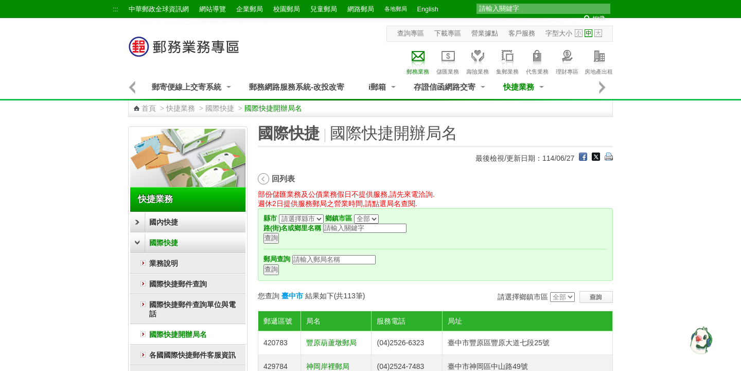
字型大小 (558, 33)
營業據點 (484, 33)
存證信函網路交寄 (444, 86)
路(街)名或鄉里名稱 (292, 228)
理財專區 (567, 60)
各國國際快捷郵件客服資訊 (192, 355)
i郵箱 (377, 86)
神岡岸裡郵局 (327, 366)
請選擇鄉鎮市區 (523, 297)
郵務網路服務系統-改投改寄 (296, 86)
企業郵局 (249, 9)
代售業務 (537, 60)
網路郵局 (360, 9)
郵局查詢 (276, 259)
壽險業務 (477, 60)
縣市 (270, 218)
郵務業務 (417, 60)
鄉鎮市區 (338, 218)
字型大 (598, 33)
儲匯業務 (447, 60)
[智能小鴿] (700, 340)
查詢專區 (410, 33)
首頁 (149, 108)
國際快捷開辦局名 (178, 334)
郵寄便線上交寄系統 (186, 86)
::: (115, 9)
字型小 (579, 33)
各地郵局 (395, 9)
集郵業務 (507, 60)
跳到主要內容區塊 (5, 5)
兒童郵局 (323, 9)
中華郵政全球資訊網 (159, 9)
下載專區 (447, 33)
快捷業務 (518, 86)
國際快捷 (219, 108)
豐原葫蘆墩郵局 (331, 343)
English (427, 9)
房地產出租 (599, 60)
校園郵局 (286, 9)
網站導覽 (212, 9)
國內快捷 (163, 222)
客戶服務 (521, 33)
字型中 (588, 33)
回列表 (283, 178)
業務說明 (163, 263)
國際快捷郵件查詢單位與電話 (192, 309)
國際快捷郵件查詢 (178, 284)
